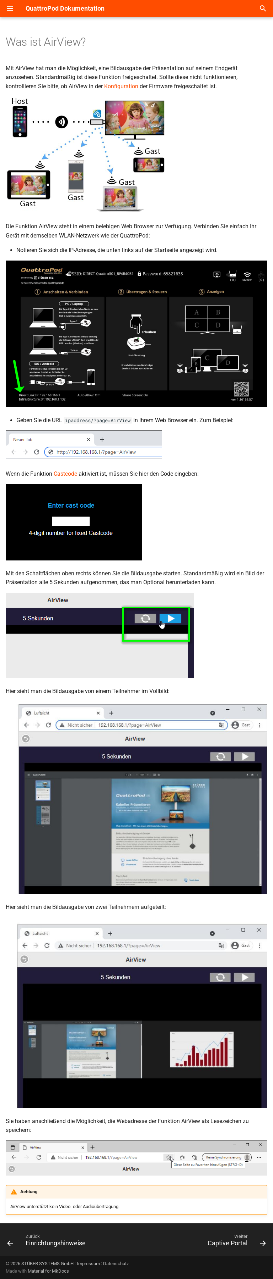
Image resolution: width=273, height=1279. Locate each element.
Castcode (65, 473)
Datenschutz (116, 1263)
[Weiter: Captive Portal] (235, 1242)
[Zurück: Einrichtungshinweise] (47, 1242)
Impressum (88, 1263)
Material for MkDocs (48, 1271)
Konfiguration (121, 86)
